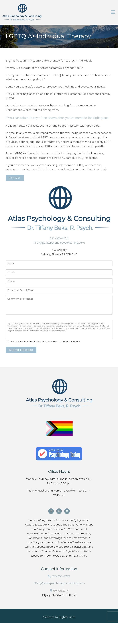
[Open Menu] (113, 12)
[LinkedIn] (59, 511)
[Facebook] (51, 511)
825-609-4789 (59, 238)
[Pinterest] (67, 511)
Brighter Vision (67, 617)
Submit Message (21, 349)
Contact (14, 177)
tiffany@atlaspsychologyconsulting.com (59, 242)
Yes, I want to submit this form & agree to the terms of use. (46, 341)
